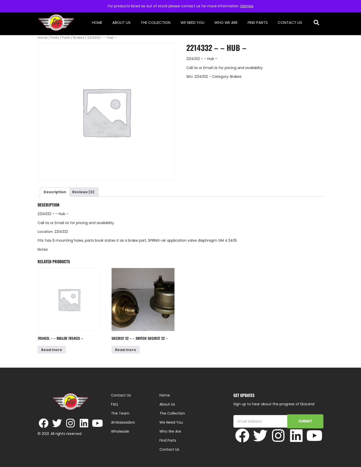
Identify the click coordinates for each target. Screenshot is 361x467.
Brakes (78, 37)
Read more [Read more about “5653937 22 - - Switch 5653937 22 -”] (125, 349)
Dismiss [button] (246, 6)
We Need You (192, 22)
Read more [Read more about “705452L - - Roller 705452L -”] (51, 349)
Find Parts (258, 22)
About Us (121, 22)
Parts (55, 37)
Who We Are (226, 22)
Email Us (211, 67)
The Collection (155, 22)
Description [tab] (55, 191)
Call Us (192, 67)
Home (97, 22)
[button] (316, 23)
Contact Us (290, 22)
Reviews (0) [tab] (83, 191)
